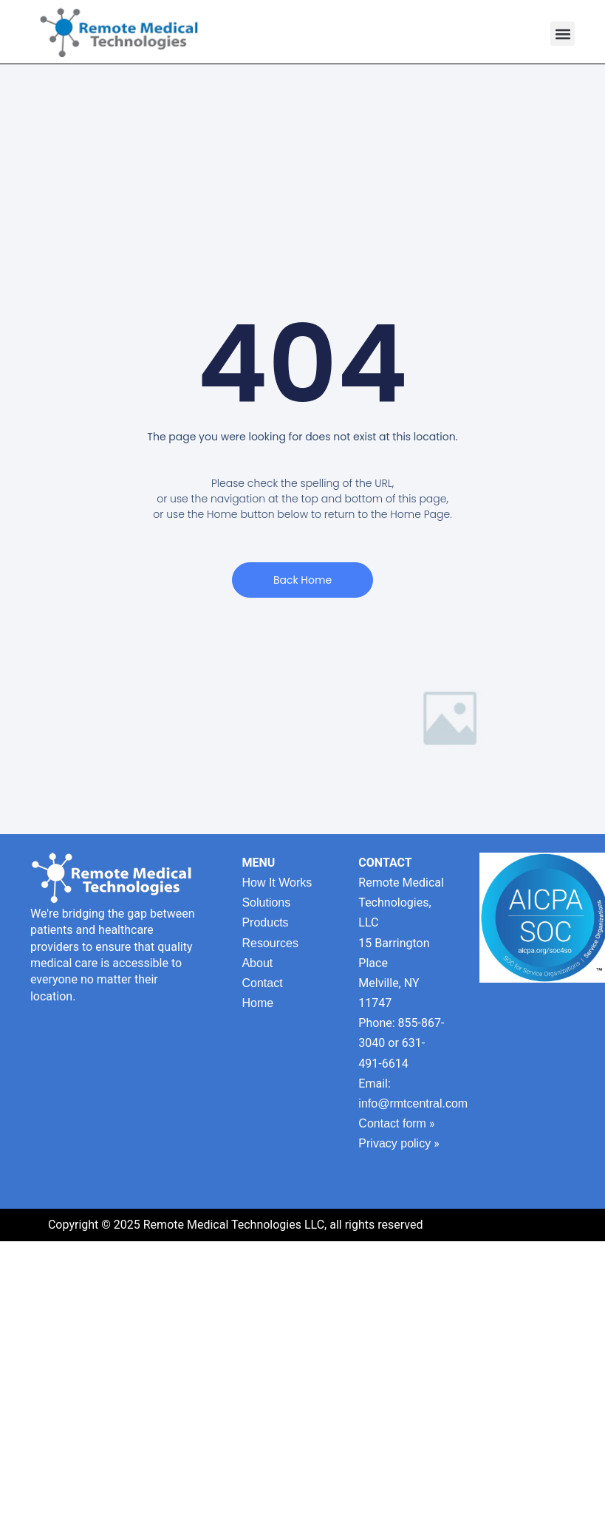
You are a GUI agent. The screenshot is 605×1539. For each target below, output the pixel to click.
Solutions (266, 902)
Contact (262, 983)
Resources (270, 943)
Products (265, 922)
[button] (562, 33)
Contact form (392, 1123)
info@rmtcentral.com (413, 1103)
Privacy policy (394, 1143)
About (257, 963)
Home (257, 1003)
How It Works (277, 882)
